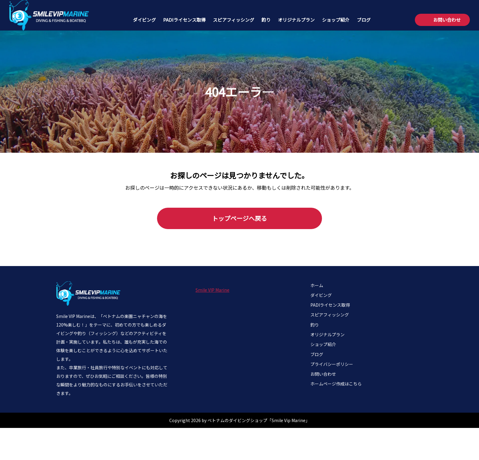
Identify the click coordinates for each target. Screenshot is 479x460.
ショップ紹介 (335, 19)
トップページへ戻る (239, 218)
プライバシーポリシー (331, 364)
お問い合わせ (447, 19)
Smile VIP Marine (212, 290)
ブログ (364, 19)
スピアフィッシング (233, 19)
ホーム (316, 285)
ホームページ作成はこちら (336, 384)
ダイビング (144, 19)
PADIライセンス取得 (184, 19)
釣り (266, 19)
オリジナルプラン (296, 19)
